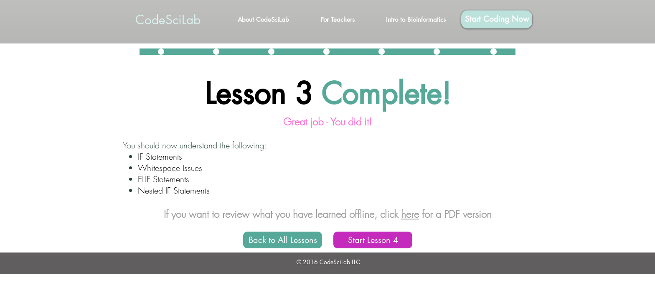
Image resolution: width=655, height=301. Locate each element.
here (410, 214)
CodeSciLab (168, 19)
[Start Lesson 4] (372, 240)
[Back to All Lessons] (282, 240)
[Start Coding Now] (496, 19)
